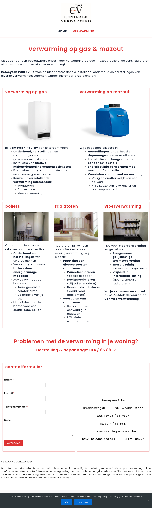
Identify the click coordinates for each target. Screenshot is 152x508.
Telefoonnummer (16, 406)
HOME (62, 31)
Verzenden (13, 443)
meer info (84, 502)
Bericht (9, 420)
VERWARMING (83, 31)
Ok (66, 502)
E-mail (9, 393)
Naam (9, 379)
